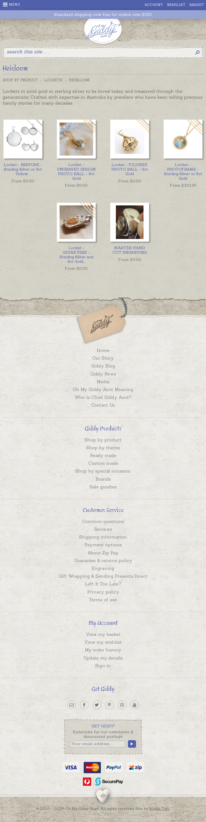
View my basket (103, 634)
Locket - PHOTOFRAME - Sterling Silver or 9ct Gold (183, 171)
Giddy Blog (103, 365)
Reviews (103, 529)
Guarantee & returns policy (103, 560)
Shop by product (103, 440)
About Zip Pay (103, 552)
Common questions (103, 521)
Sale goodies (103, 486)
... (23, 169)
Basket (196, 5)
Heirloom (79, 80)
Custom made (103, 463)
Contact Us (103, 405)
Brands (103, 479)
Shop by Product (20, 80)
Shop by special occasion (103, 471)
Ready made (103, 455)
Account (154, 5)
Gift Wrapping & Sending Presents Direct (103, 576)
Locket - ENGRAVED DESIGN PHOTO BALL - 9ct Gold (76, 171)
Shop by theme (103, 447)
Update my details (103, 658)
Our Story (103, 358)
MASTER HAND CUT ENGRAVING (129, 250)
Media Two (159, 808)
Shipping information (103, 537)
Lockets (53, 80)
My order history (103, 650)
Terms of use (103, 599)
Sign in (103, 665)
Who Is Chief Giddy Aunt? (103, 397)
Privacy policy (103, 592)
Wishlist (176, 5)
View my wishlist (103, 642)
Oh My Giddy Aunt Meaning (103, 389)
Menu (11, 4)
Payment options (103, 544)
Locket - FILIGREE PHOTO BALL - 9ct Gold (129, 169)
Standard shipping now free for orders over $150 (103, 14)
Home (103, 350)
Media (103, 381)
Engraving (103, 568)
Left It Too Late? (103, 584)
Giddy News (103, 374)
